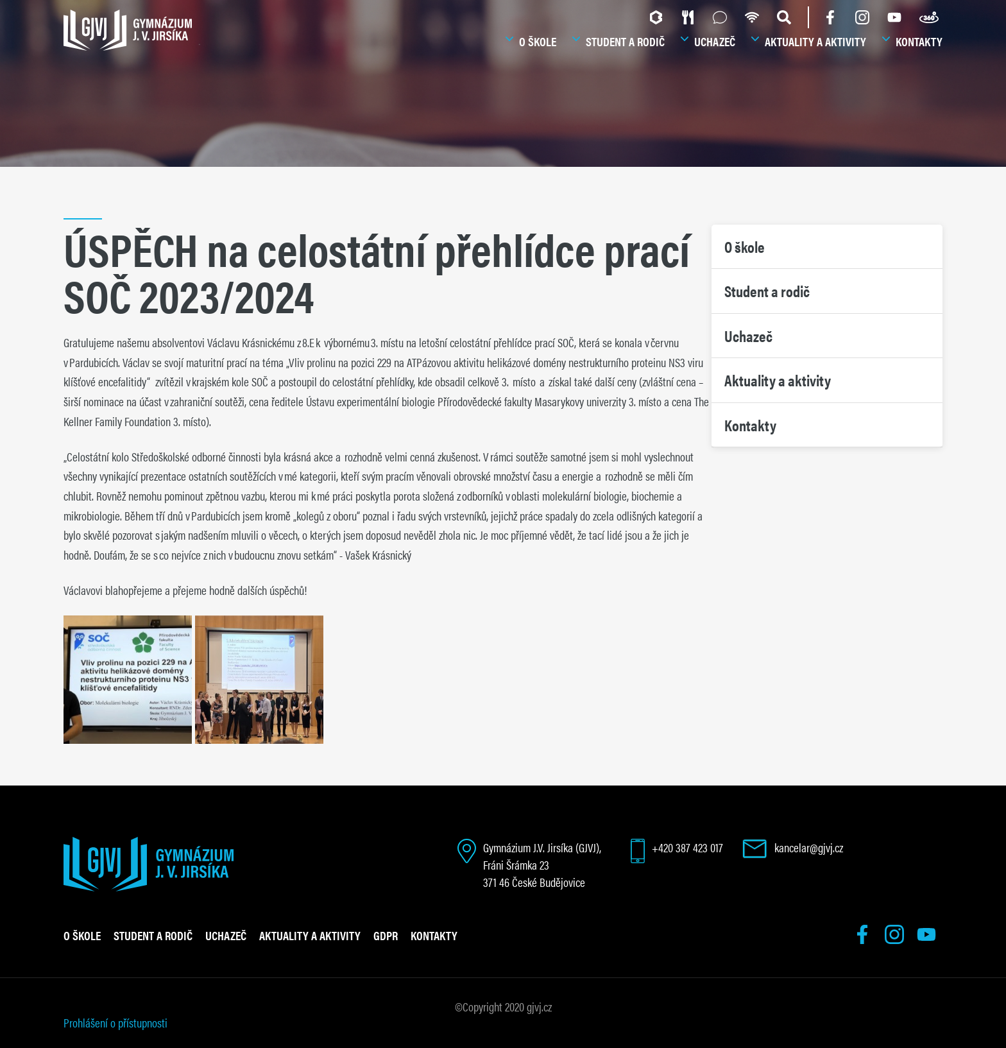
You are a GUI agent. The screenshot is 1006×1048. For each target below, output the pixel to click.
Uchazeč (714, 41)
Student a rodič (625, 41)
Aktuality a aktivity (815, 41)
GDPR (385, 935)
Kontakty (919, 41)
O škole (537, 41)
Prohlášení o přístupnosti (115, 1022)
